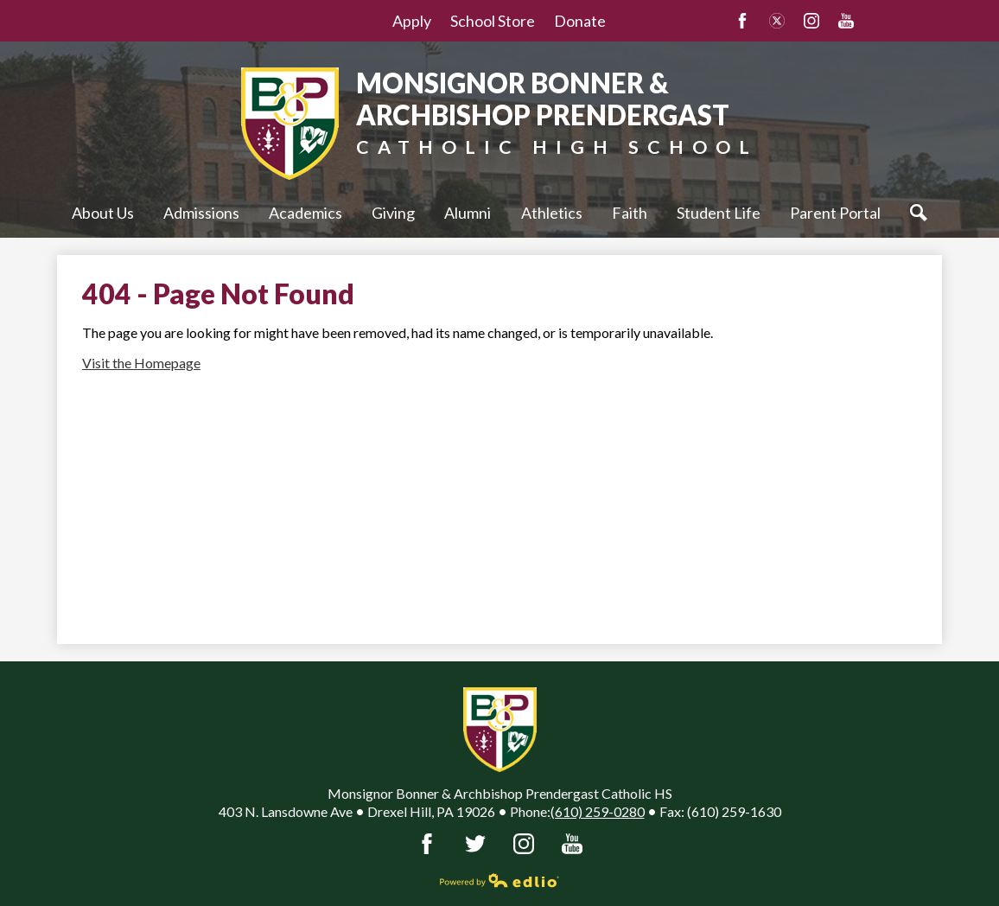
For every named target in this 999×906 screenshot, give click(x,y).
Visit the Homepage (141, 362)
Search (923, 212)
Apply (411, 20)
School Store (492, 20)
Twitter (777, 21)
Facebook (742, 21)
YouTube (846, 21)
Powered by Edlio (499, 880)
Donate (580, 20)
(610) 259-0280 (597, 811)
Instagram (811, 21)
